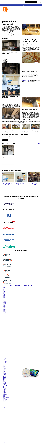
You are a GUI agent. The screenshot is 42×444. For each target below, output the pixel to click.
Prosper (4, 414)
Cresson (4, 325)
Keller (3, 372)
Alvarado (4, 292)
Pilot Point (4, 409)
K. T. (3, 156)
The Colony (4, 435)
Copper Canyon (5, 323)
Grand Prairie (4, 350)
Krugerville (4, 374)
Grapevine (4, 352)
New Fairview (5, 399)
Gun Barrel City (5, 356)
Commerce (4, 320)
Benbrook (4, 305)
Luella (3, 387)
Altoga (4, 291)
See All (39, 143)
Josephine (4, 368)
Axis (3, 298)
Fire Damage (7, 5)
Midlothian (4, 392)
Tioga (3, 436)
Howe (3, 364)
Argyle (4, 294)
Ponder (4, 411)
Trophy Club (4, 439)
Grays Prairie (4, 353)
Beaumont (4, 303)
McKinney (4, 389)
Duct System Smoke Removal (27, 82)
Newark (4, 401)
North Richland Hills (5, 402)
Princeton (4, 413)
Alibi (3, 289)
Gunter (4, 357)
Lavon (3, 380)
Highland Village (5, 362)
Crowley (4, 326)
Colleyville (4, 318)
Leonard (4, 381)
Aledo (3, 288)
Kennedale (4, 373)
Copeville (4, 321)
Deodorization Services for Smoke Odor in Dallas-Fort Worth (7, 185)
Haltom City (4, 358)
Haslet (4, 359)
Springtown (4, 433)
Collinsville (4, 319)
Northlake (4, 403)
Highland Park (5, 361)
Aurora (4, 297)
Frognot (4, 346)
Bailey (4, 300)
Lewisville (4, 382)
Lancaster (4, 378)
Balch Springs (5, 301)
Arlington (4, 295)
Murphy (4, 396)
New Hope (4, 400)
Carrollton (4, 311)
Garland (4, 348)
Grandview (4, 351)
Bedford (4, 304)
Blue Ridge (4, 306)
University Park (5, 440)
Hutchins (4, 366)
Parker (4, 408)
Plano (3, 410)
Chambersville (5, 315)
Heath (3, 360)
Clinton (4, 317)
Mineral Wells (5, 394)
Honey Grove (4, 363)
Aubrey (4, 296)
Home (3, 5)
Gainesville (4, 347)
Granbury (4, 349)
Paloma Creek (5, 406)
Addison (4, 287)
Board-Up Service (25, 85)
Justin (4, 370)
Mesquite (4, 391)
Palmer (4, 404)
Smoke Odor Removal (25, 80)
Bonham (4, 307)
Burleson (4, 310)
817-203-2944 (34, 2)
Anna (3, 293)
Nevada (4, 398)
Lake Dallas (4, 376)
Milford (4, 393)
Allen (3, 290)
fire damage (33, 46)
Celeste (4, 313)
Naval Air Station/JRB (6, 397)
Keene (4, 371)
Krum (3, 375)
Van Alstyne (4, 442)
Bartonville (4, 302)
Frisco (4, 345)
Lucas (3, 386)
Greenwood (4, 355)
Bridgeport (4, 309)
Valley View (4, 441)
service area (3, 138)
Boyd (3, 308)
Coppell (4, 322)
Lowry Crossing (5, 385)
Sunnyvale (4, 434)
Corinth (4, 324)
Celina (4, 314)
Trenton (4, 438)
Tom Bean (4, 437)
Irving (3, 367)
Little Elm (4, 384)
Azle (3, 299)
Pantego (4, 407)
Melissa (4, 390)
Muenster (4, 395)
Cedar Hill (4, 312)
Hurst (3, 365)
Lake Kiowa (4, 377)
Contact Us (28, 2)
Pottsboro (4, 412)
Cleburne (4, 316)
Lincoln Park (4, 383)
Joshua (4, 369)
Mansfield (4, 388)
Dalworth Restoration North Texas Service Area (21, 285)
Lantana (4, 379)
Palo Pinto (4, 405)
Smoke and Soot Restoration (14, 5)
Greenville (4, 354)
